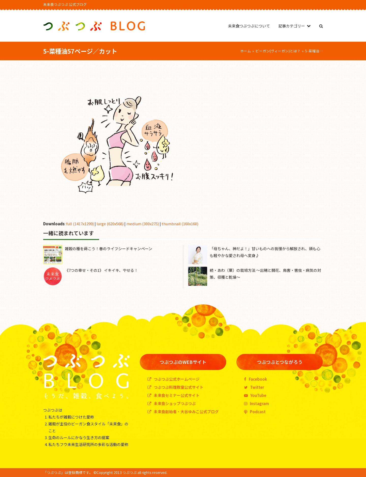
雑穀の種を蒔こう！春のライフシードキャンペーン (108, 248)
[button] (321, 26)
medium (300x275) (142, 223)
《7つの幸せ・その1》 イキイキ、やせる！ (101, 270)
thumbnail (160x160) (180, 223)
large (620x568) (110, 223)
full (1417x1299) (80, 223)
